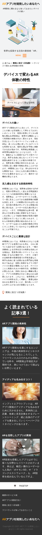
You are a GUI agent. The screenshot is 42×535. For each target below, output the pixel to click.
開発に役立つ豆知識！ (16, 292)
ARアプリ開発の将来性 (14, 323)
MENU (21, 55)
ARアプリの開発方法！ (12, 500)
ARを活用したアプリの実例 (16, 435)
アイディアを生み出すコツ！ (17, 379)
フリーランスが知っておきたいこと (17, 510)
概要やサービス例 (9, 495)
